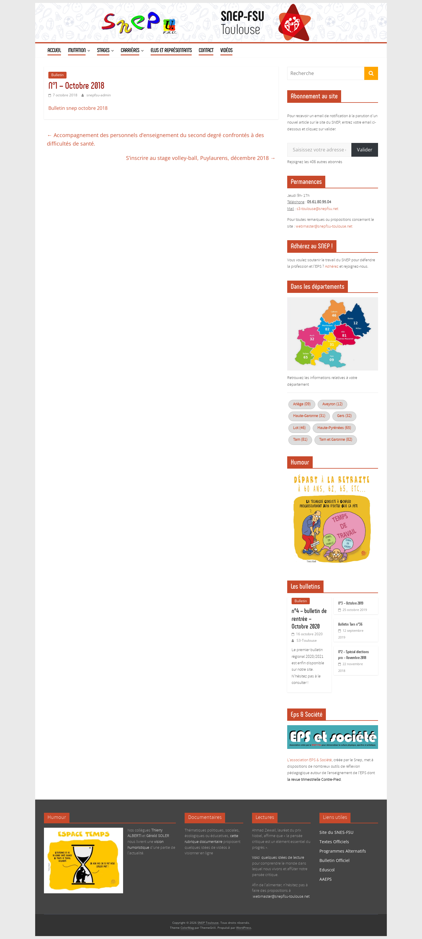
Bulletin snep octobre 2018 (78, 108)
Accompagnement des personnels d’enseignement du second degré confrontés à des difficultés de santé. (155, 139)
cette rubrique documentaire (211, 839)
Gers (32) (344, 416)
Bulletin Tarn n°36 (350, 624)
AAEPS (325, 879)
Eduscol (327, 870)
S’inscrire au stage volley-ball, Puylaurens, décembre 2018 (200, 157)
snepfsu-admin (98, 95)
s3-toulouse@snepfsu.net (317, 209)
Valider (364, 149)
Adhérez (331, 266)
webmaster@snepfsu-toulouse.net (281, 896)
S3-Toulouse (307, 640)
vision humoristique (145, 845)
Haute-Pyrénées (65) (334, 428)
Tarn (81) (300, 440)
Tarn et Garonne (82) (335, 440)
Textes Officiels (334, 841)
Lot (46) (299, 428)
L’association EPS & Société (309, 760)
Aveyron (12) (332, 404)
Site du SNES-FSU (336, 832)
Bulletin (57, 74)
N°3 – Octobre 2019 (350, 603)
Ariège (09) (302, 404)
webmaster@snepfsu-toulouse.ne (323, 226)
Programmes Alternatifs (342, 851)
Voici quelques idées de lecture (278, 858)
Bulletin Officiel (334, 860)
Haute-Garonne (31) (309, 416)
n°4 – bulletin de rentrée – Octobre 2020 (309, 618)
